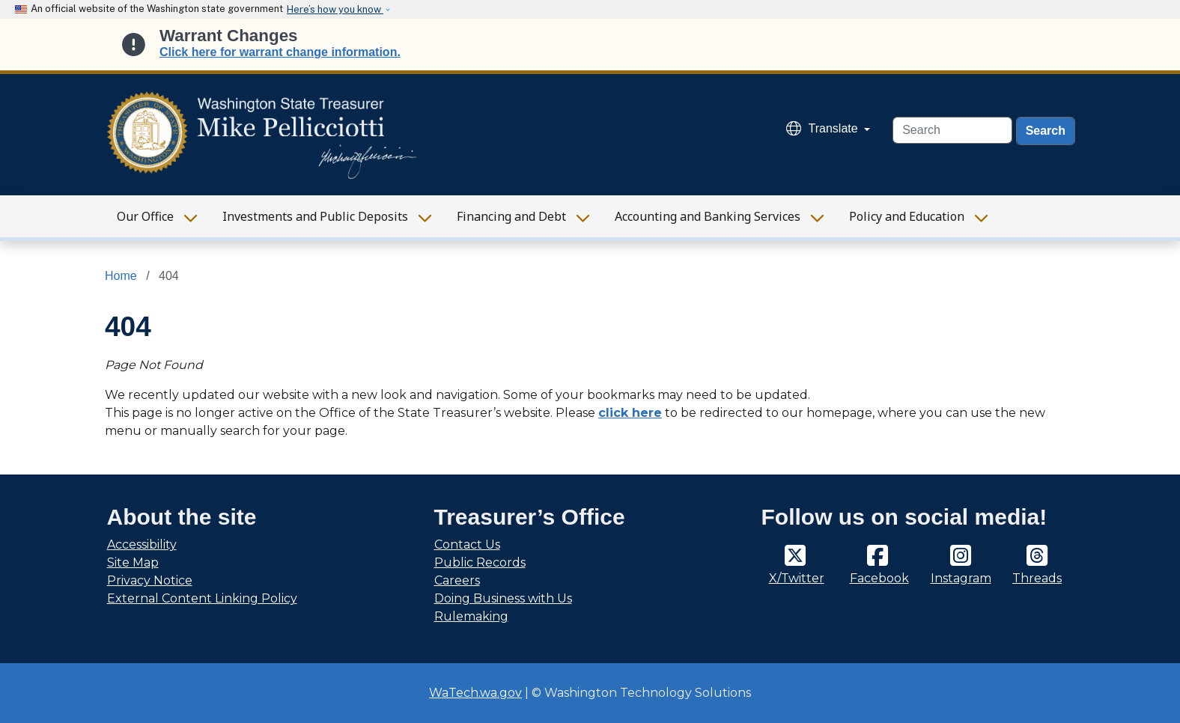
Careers (457, 580)
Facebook (879, 578)
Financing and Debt (511, 216)
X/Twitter (796, 578)
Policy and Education (906, 216)
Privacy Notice (149, 580)
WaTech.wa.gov (475, 693)
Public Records (480, 562)
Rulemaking (471, 616)
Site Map (133, 562)
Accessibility (142, 544)
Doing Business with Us (503, 598)
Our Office (145, 216)
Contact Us (467, 544)
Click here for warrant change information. (280, 52)
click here (630, 413)
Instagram (961, 578)
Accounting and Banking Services (707, 216)
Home (121, 275)
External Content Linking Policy (202, 598)
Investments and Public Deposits (315, 216)
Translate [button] (824, 128)
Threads (1037, 578)
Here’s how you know (335, 9)
